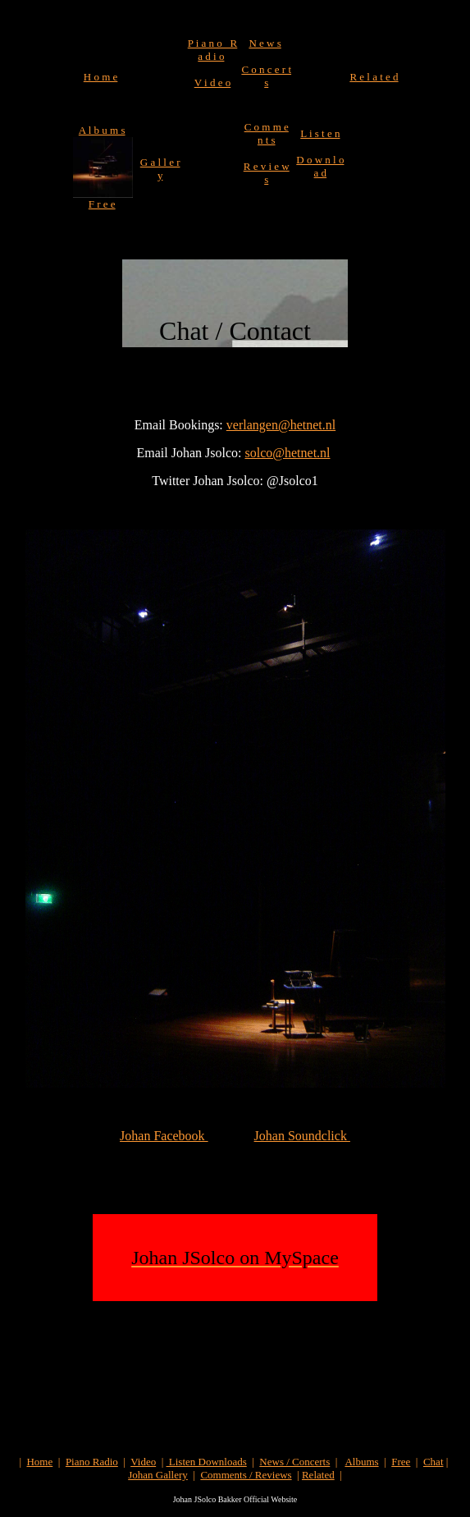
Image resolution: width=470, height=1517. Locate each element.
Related (318, 1475)
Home (39, 1461)
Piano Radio (92, 1461)
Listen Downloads (207, 1461)
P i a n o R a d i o (213, 49)
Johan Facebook (164, 1136)
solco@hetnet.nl (287, 453)
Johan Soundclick (302, 1136)
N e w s (265, 43)
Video (143, 1461)
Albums (361, 1461)
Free (400, 1461)
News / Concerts (294, 1461)
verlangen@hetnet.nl (280, 425)
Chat (433, 1461)
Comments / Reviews (245, 1475)
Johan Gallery (158, 1475)
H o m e (101, 77)
